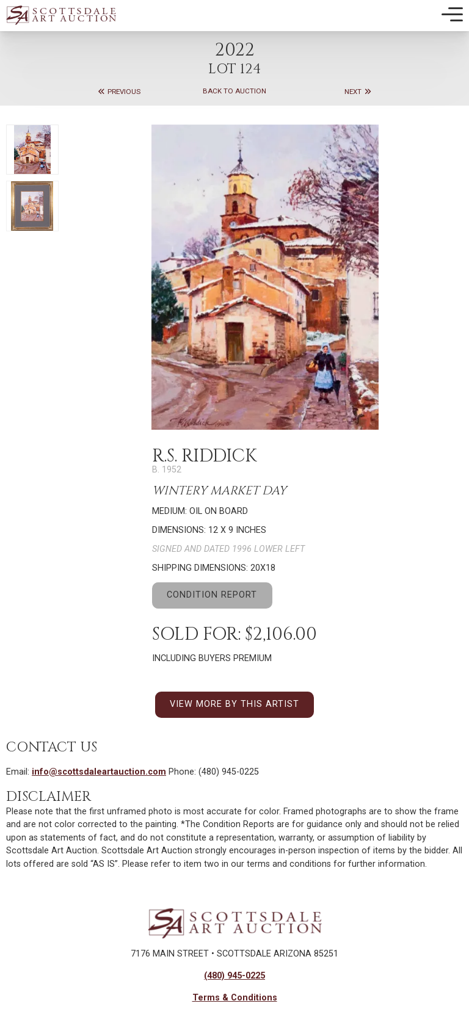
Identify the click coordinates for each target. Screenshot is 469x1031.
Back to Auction (234, 91)
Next (358, 91)
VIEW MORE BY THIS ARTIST (234, 704)
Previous (118, 91)
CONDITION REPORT (212, 595)
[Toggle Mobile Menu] (452, 14)
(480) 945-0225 (234, 976)
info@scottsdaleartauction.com (99, 772)
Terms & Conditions (234, 998)
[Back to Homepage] (61, 14)
